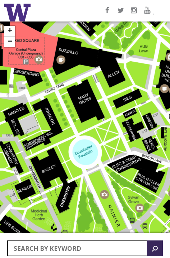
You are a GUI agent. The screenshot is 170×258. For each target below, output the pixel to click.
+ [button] (10, 31)
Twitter (121, 14)
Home (18, 13)
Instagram (134, 14)
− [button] (10, 42)
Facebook (107, 14)
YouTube (148, 14)
